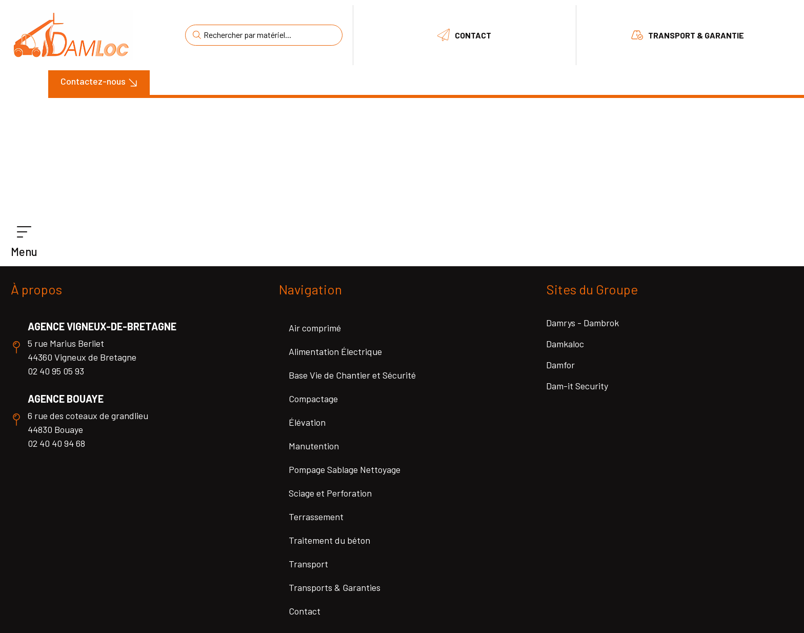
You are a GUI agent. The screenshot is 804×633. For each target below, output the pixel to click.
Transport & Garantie (696, 35)
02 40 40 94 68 (56, 443)
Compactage (313, 398)
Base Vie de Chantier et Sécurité (352, 375)
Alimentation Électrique (335, 351)
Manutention (314, 445)
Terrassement (316, 516)
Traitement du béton (329, 540)
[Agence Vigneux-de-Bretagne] (16, 347)
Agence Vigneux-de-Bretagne (102, 326)
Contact (473, 35)
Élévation (307, 422)
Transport (308, 563)
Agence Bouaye (66, 398)
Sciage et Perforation (330, 493)
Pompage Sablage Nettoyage (344, 469)
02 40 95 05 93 (56, 371)
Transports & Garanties (334, 587)
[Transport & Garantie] (637, 35)
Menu (24, 251)
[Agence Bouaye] (16, 419)
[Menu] (24, 232)
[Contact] (443, 35)
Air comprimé (315, 327)
